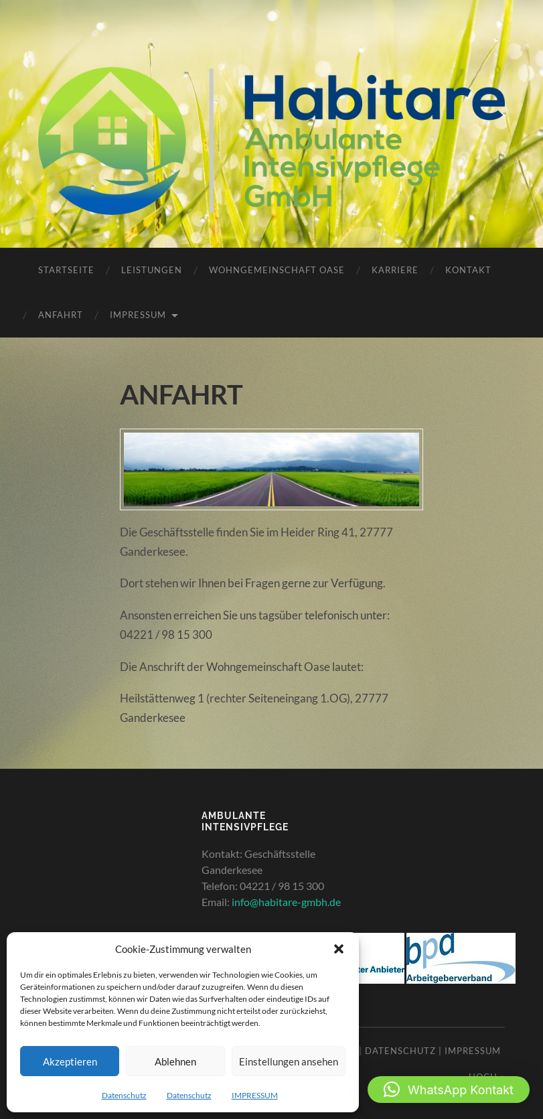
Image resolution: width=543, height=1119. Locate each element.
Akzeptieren (70, 1061)
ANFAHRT (60, 314)
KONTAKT (468, 270)
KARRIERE (395, 270)
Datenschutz (124, 1095)
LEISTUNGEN (151, 270)
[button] (338, 949)
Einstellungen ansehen (288, 1061)
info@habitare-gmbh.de (286, 901)
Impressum (473, 1050)
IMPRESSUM (255, 1095)
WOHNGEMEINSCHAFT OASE (277, 270)
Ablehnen (175, 1061)
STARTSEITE (66, 270)
